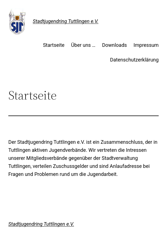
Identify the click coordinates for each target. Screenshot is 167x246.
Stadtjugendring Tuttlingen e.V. (65, 21)
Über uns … (83, 45)
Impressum (146, 45)
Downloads (114, 45)
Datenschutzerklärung (134, 60)
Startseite (53, 45)
